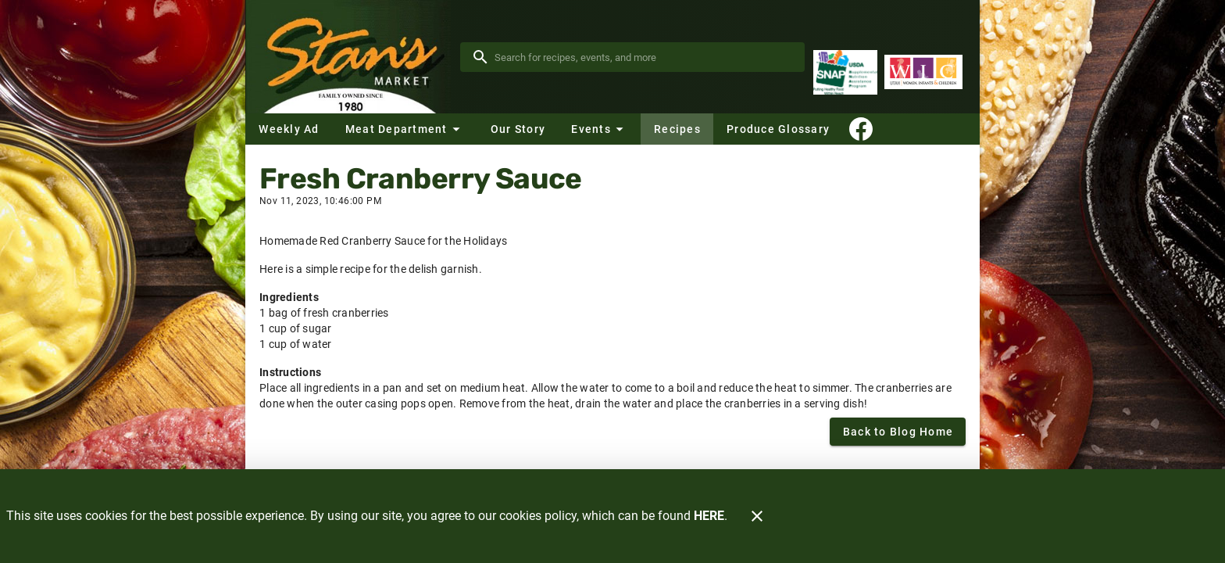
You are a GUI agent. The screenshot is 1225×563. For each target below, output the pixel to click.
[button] (404, 129)
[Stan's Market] (352, 56)
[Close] (757, 516)
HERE (709, 515)
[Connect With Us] (861, 129)
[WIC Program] (923, 72)
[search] (643, 57)
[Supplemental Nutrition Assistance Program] (845, 72)
